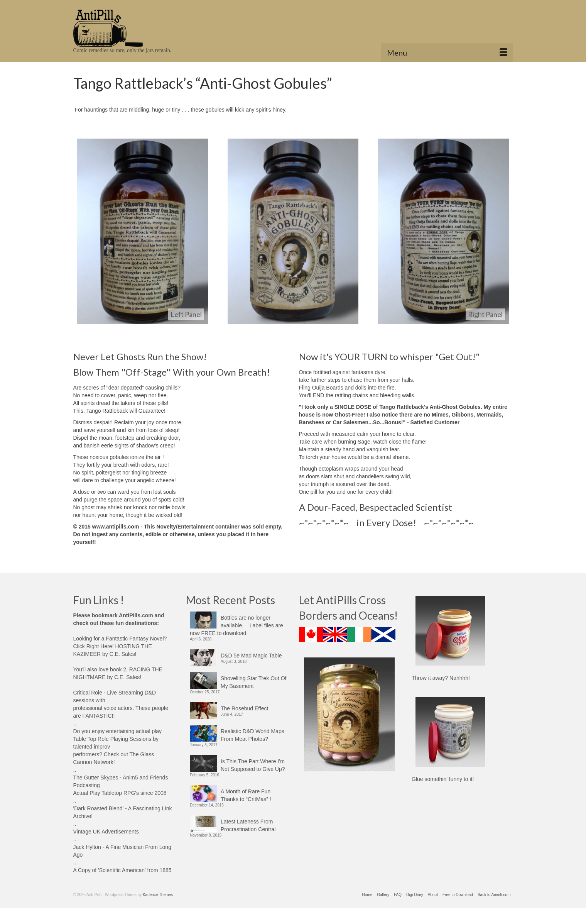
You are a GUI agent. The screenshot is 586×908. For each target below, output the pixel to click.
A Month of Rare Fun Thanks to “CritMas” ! (246, 795)
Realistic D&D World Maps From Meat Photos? (252, 735)
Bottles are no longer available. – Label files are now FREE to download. (236, 625)
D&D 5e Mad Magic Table (251, 655)
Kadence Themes (158, 895)
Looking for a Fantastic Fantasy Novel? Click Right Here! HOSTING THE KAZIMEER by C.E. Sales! (120, 646)
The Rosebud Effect (244, 708)
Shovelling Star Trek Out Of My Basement (253, 682)
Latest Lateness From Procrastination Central (248, 825)
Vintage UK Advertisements (106, 831)
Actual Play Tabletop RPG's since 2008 (120, 793)
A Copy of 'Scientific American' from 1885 (122, 870)
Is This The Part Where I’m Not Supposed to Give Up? (253, 765)
